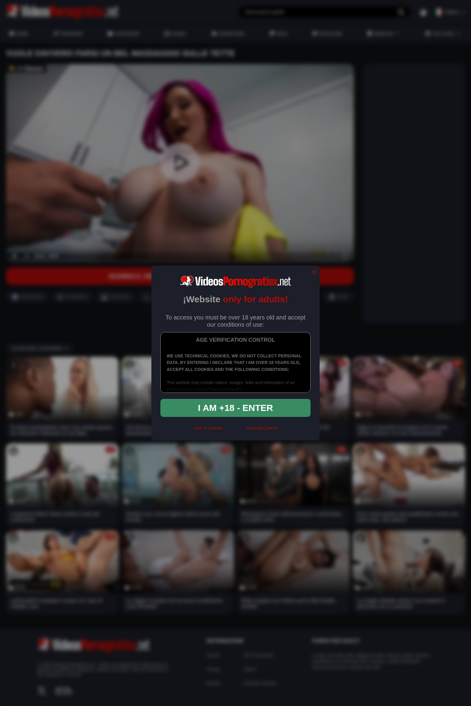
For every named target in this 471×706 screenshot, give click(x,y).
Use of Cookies (208, 428)
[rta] (234, 430)
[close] (314, 273)
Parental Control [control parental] (261, 428)
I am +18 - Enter (235, 408)
